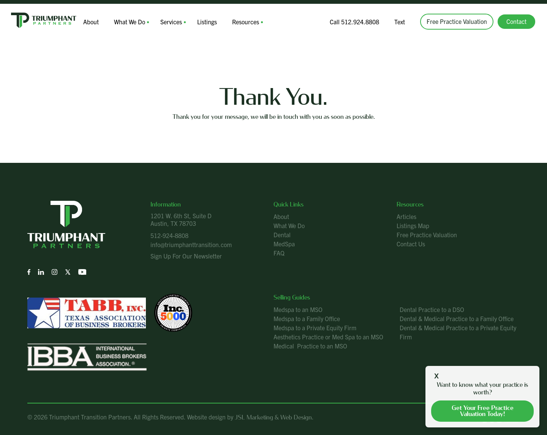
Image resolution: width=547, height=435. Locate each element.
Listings (207, 21)
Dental (282, 234)
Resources (245, 21)
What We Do (129, 21)
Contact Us (411, 243)
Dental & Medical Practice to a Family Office (457, 318)
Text (399, 21)
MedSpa (284, 243)
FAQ (279, 253)
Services (171, 21)
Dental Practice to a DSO (432, 309)
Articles (406, 216)
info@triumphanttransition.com (191, 244)
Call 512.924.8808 (354, 21)
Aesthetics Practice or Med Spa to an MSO (328, 336)
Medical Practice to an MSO (310, 346)
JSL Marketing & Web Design (273, 417)
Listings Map (413, 225)
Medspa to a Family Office (307, 318)
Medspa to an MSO (298, 309)
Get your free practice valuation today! (483, 411)
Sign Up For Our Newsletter (186, 256)
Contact (516, 21)
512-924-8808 (169, 235)
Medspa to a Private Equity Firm (315, 327)
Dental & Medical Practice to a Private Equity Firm (458, 332)
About (91, 21)
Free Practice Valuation (457, 21)
